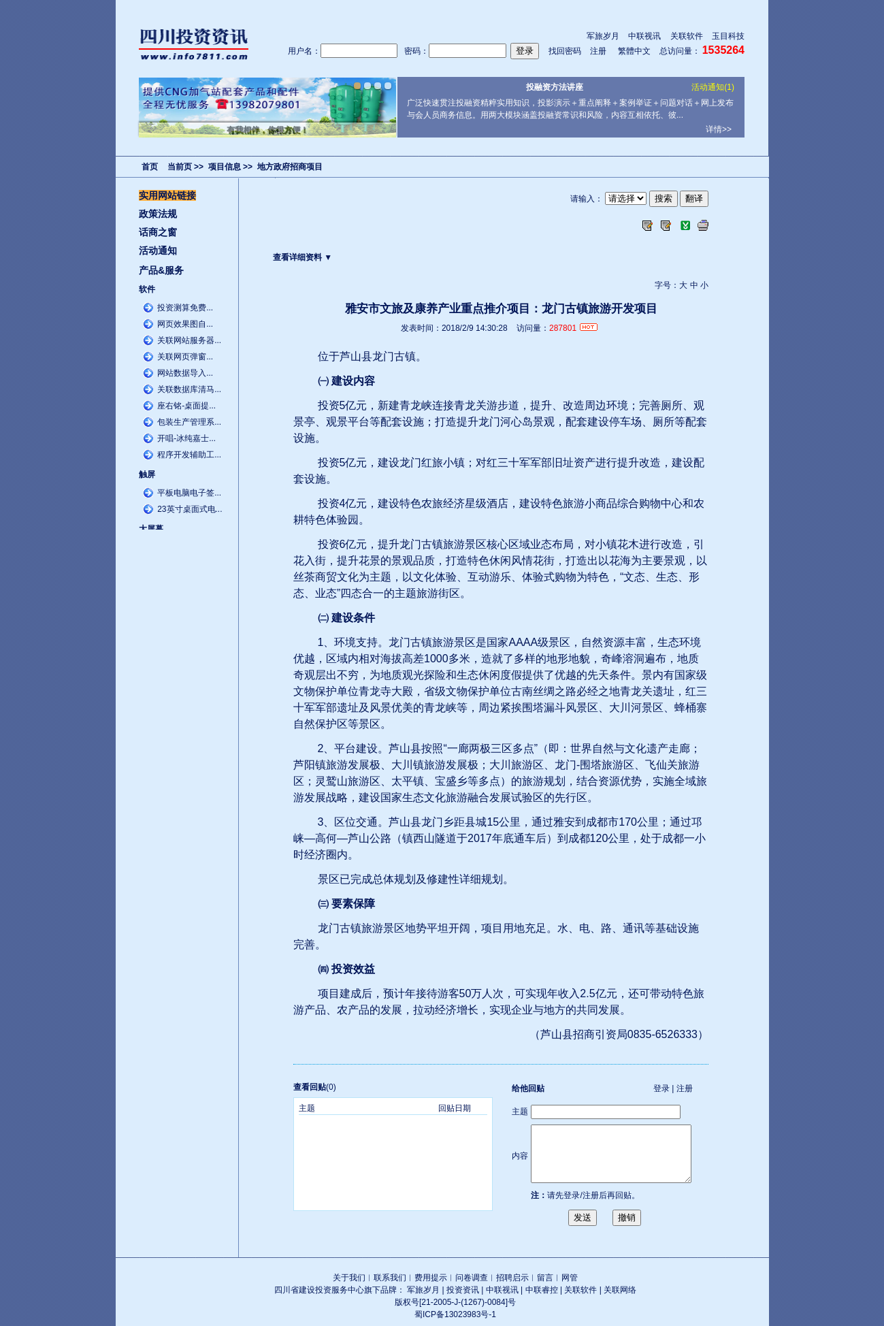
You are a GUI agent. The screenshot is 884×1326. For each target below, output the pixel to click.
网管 (569, 1277)
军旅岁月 (603, 36)
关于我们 (349, 1277)
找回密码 (565, 51)
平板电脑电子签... (189, 493)
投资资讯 (462, 1290)
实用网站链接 (167, 195)
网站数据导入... (185, 373)
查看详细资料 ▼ (302, 257)
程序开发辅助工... (189, 454)
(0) (314, 1087)
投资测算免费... (185, 307)
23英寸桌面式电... (189, 509)
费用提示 (430, 1277)
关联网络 (620, 1290)
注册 (598, 51)
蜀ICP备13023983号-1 (455, 1314)
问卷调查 (471, 1277)
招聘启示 (512, 1277)
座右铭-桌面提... (186, 405)
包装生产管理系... (189, 422)
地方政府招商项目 (290, 167)
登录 (661, 1088)
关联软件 (686, 36)
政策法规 (158, 213)
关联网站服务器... (189, 340)
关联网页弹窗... (185, 356)
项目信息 (224, 167)
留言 (545, 1277)
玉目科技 (728, 36)
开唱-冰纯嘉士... (186, 438)
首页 (150, 167)
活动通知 (158, 250)
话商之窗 (158, 232)
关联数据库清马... (189, 389)
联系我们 (390, 1277)
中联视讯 (644, 36)
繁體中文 (634, 51)
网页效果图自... (185, 324)
